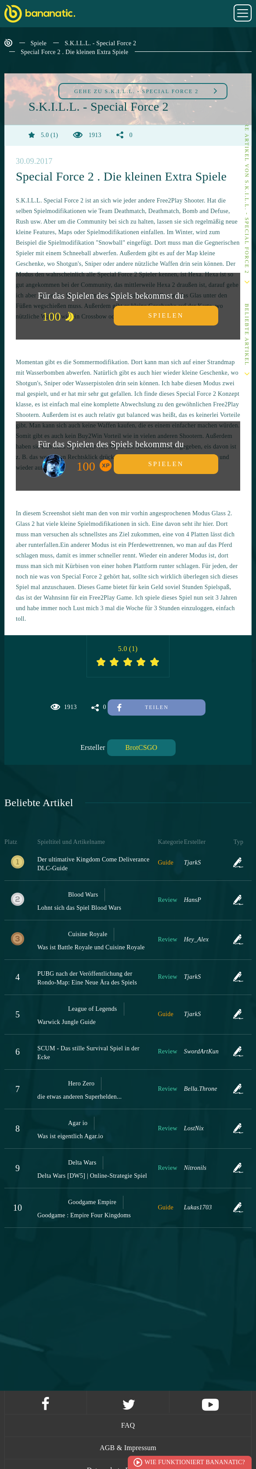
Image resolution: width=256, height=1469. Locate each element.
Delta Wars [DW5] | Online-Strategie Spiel (92, 1175)
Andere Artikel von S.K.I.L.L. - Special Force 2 (247, 189)
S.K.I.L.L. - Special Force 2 (100, 43)
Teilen (142, 707)
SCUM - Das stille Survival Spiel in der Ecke (88, 1052)
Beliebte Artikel (247, 335)
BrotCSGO (141, 747)
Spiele (39, 43)
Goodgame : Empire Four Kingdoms (84, 1215)
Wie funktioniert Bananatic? (194, 1462)
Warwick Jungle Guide (66, 1021)
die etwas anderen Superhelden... (79, 1096)
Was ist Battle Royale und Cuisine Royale (91, 947)
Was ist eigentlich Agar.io (70, 1136)
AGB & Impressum (128, 1447)
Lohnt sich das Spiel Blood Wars (79, 907)
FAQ (128, 1425)
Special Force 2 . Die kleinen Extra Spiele (74, 52)
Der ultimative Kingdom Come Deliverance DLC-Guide (93, 863)
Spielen (166, 314)
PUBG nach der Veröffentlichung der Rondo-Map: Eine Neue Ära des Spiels (87, 977)
